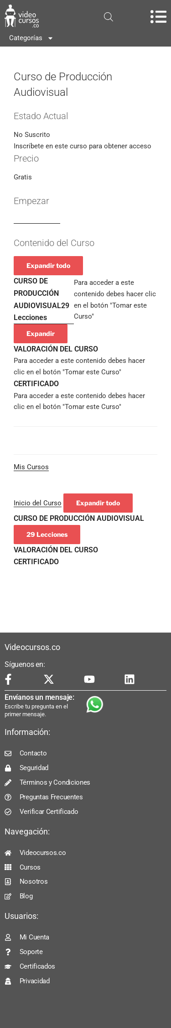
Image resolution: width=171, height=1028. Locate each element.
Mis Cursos (31, 467)
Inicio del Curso (38, 503)
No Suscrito (32, 135)
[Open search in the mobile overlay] (108, 16)
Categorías (31, 38)
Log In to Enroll (37, 219)
